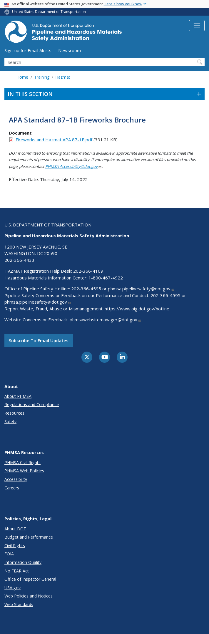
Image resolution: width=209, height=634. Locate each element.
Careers (11, 488)
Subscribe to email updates (38, 340)
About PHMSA (17, 396)
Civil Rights (14, 545)
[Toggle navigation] (197, 25)
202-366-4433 (19, 260)
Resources (14, 413)
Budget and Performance (28, 537)
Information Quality (22, 562)
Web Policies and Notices (28, 596)
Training (41, 77)
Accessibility (15, 479)
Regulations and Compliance (31, 404)
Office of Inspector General (30, 579)
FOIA (9, 554)
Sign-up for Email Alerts (27, 50)
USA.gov (12, 587)
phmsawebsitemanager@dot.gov (105, 319)
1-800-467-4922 (105, 278)
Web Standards (18, 604)
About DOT (15, 529)
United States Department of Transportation (49, 11)
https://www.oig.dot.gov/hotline (137, 309)
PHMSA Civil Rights (22, 462)
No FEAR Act (16, 571)
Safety (10, 421)
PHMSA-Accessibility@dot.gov (73, 166)
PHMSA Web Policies (24, 471)
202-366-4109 (88, 271)
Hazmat (62, 77)
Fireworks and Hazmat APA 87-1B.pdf (54, 140)
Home (22, 77)
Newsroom (69, 50)
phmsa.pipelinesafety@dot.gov (141, 289)
